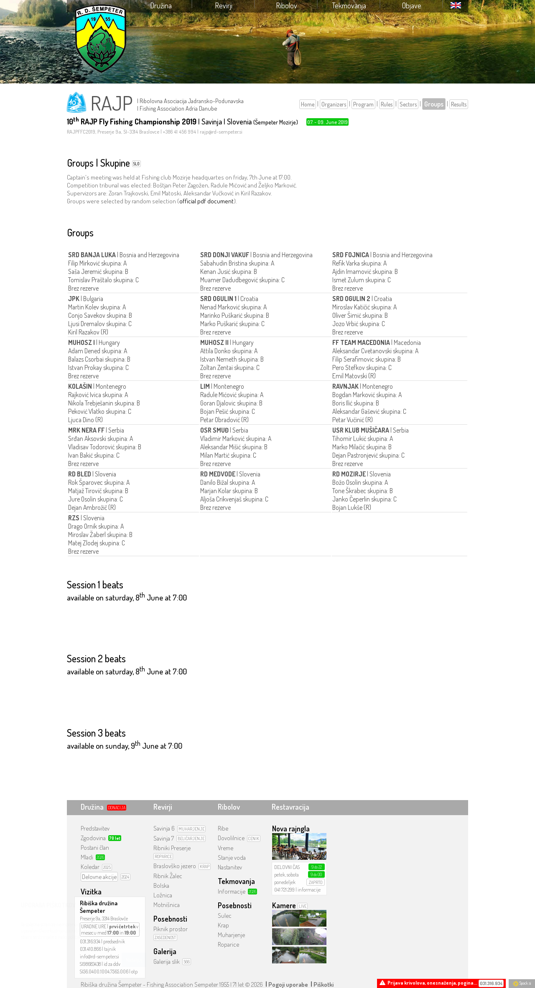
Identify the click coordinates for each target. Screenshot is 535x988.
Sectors (408, 104)
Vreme (225, 848)
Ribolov (286, 5)
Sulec (225, 916)
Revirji (223, 5)
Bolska (161, 885)
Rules (386, 104)
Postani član (95, 847)
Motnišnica (166, 905)
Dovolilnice (231, 838)
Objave (411, 5)
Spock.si (522, 982)
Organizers (333, 104)
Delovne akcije (99, 877)
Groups (433, 104)
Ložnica (162, 895)
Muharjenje (231, 935)
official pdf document (206, 201)
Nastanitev (230, 867)
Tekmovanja (349, 5)
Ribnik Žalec (167, 876)
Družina (161, 5)
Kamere (284, 905)
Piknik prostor (170, 929)
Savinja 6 (164, 828)
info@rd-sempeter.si (99, 956)
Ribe (223, 828)
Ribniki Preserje (172, 848)
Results (458, 104)
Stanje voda (232, 857)
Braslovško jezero (174, 866)
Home (307, 104)
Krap (223, 925)
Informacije (231, 891)
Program (363, 104)
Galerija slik (166, 961)
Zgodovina (93, 838)
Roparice (228, 944)
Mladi (87, 857)
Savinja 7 (163, 838)
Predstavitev (95, 828)
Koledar (90, 867)
